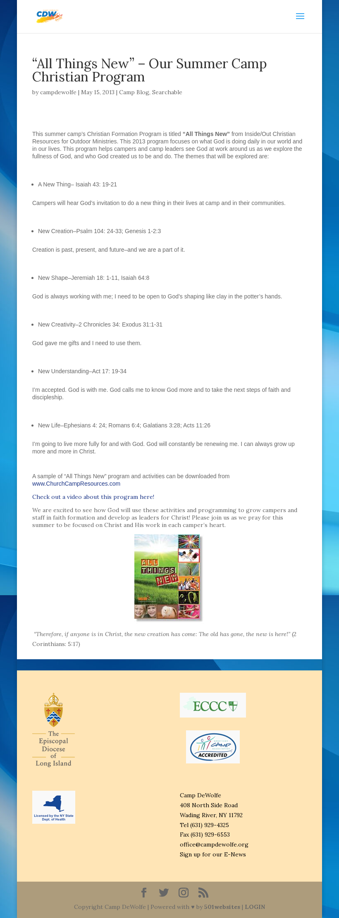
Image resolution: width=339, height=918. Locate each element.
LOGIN (255, 907)
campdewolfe (58, 92)
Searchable (167, 92)
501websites (222, 907)
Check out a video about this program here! (93, 497)
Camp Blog (134, 92)
